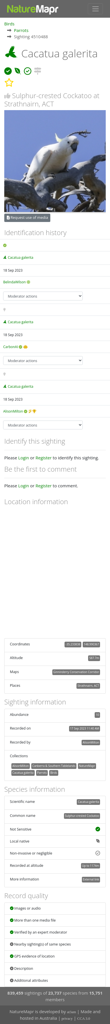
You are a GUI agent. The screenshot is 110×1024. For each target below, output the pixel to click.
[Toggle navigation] (95, 8)
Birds (9, 24)
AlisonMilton (13, 411)
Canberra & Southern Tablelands (53, 766)
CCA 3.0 (83, 1018)
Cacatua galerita (20, 257)
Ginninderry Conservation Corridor (76, 672)
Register (44, 458)
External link (91, 879)
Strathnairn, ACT (88, 686)
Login (23, 458)
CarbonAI (10, 346)
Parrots (21, 30)
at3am (71, 1012)
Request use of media (27, 217)
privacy (67, 1018)
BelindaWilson (14, 282)
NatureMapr (87, 766)
